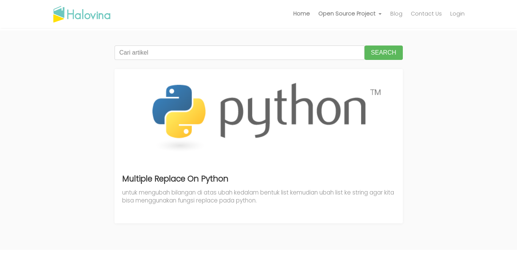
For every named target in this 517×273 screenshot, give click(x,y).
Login (457, 13)
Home (301, 13)
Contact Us (426, 13)
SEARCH (383, 52)
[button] (350, 14)
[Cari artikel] (240, 53)
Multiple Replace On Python (175, 178)
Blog (396, 13)
